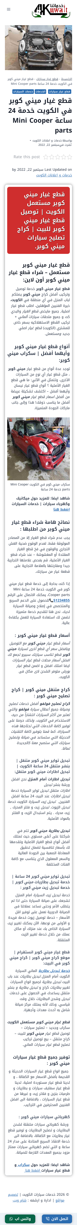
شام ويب (19, 1200)
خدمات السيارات (23, 91)
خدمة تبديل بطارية (54, 970)
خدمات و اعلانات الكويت (47, 140)
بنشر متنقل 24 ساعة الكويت (45, 766)
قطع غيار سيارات (47, 79)
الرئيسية (66, 79)
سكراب (23, 1164)
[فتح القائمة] (9, 9)
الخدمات (40, 91)
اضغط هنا (61, 509)
